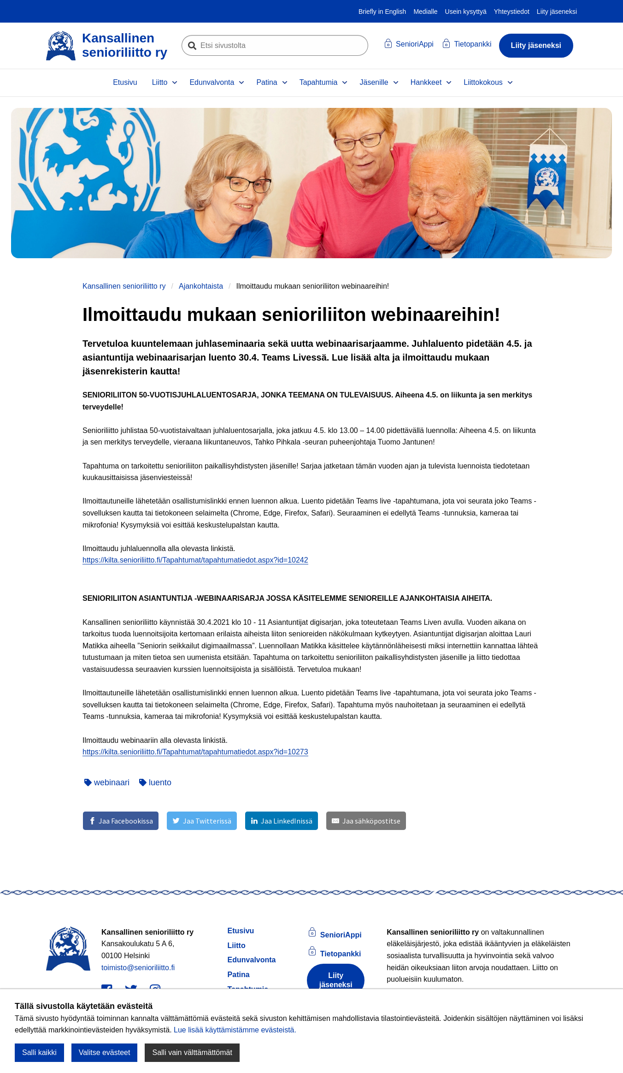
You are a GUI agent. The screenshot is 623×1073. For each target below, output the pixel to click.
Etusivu (125, 82)
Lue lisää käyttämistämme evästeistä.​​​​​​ (235, 1030)
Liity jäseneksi (557, 11)
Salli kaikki (39, 1052)
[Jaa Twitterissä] (201, 821)
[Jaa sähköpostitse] (366, 821)
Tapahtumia (319, 82)
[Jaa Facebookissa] (121, 821)
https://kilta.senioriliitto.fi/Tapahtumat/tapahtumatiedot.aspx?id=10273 (195, 752)
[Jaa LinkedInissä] (281, 821)
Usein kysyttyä (466, 11)
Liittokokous (483, 82)
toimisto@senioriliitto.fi (138, 968)
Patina (266, 82)
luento (155, 782)
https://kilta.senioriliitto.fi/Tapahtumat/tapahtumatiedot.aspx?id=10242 (195, 560)
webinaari (106, 782)
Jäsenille (373, 82)
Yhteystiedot (511, 11)
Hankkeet (426, 82)
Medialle (425, 11)
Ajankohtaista (201, 286)
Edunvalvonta (211, 82)
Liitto (160, 82)
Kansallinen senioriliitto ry (124, 286)
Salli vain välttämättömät (192, 1052)
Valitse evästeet (104, 1052)
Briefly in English (382, 11)
